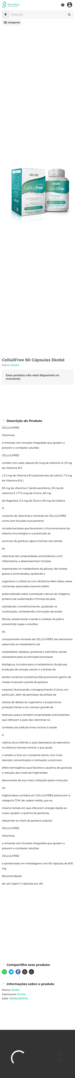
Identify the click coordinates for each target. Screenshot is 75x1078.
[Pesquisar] (38, 14)
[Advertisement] (37, 939)
